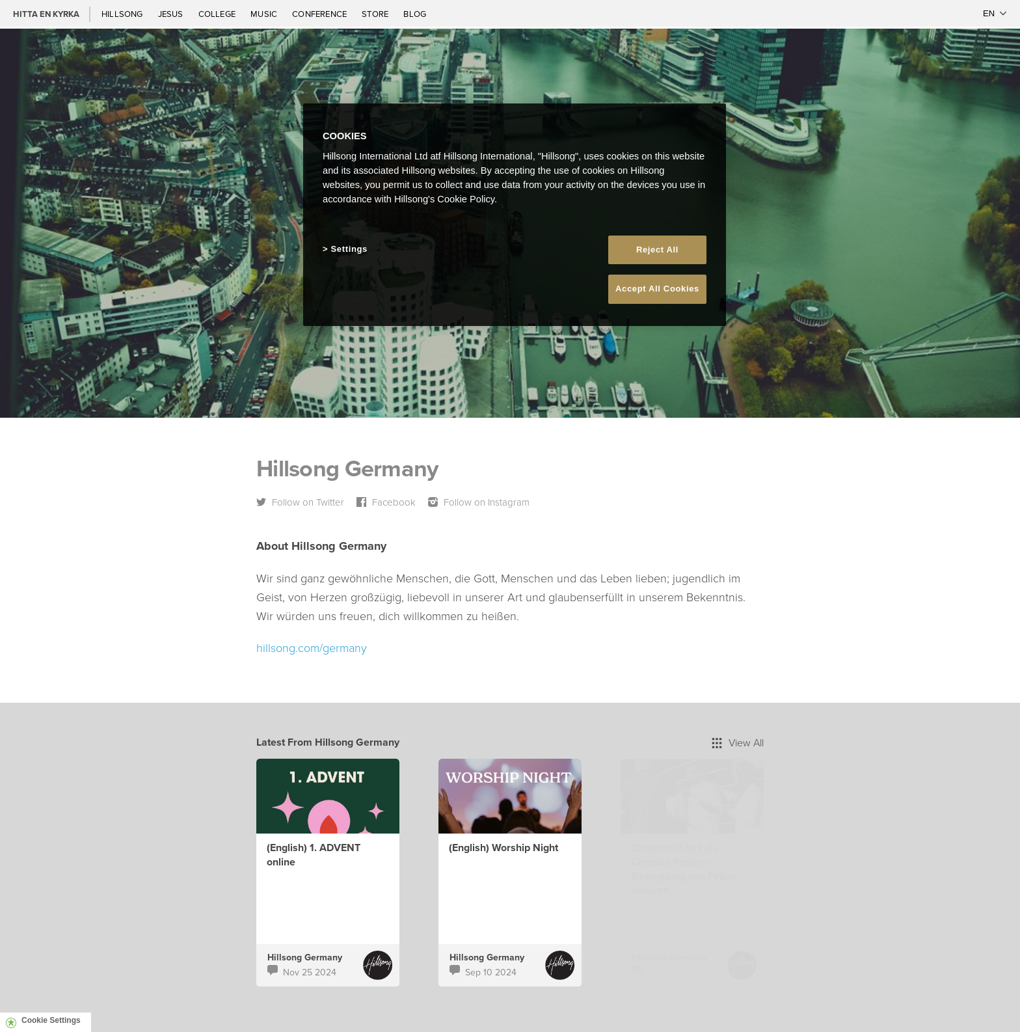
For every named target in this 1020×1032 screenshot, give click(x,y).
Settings (349, 249)
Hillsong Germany (304, 957)
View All (738, 742)
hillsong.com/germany (311, 647)
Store (376, 14)
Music (264, 14)
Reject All (657, 249)
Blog (414, 14)
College (217, 14)
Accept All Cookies (657, 288)
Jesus (171, 14)
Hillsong (123, 14)
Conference (320, 14)
